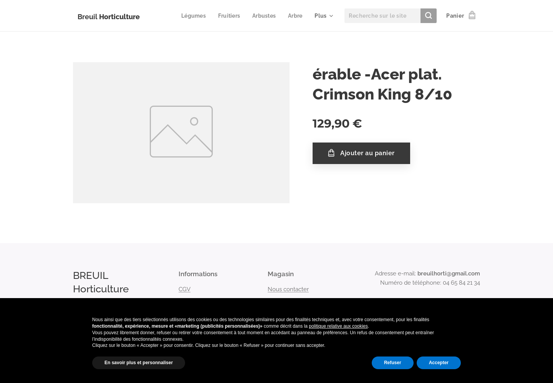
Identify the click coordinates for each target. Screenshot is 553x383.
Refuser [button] (392, 362)
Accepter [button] (439, 362)
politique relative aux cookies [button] (338, 326)
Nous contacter (288, 288)
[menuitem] (191, 15)
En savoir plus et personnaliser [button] (138, 362)
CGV (184, 288)
